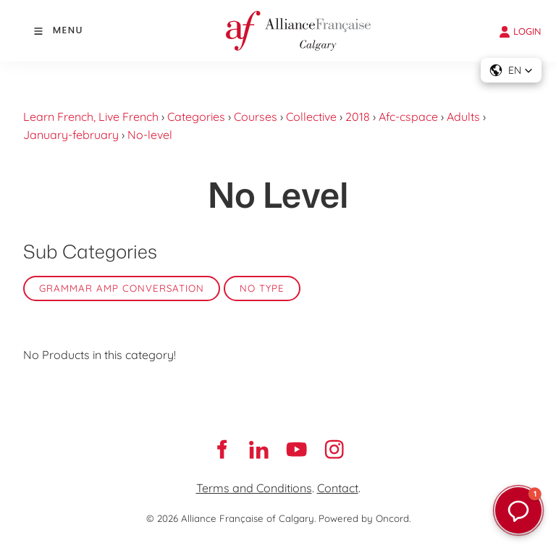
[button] (511, 70)
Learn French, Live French (91, 116)
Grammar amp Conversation (121, 288)
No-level (149, 134)
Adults (463, 116)
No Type (262, 288)
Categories (196, 116)
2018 (357, 116)
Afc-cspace (408, 116)
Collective (311, 116)
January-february (71, 134)
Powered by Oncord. (364, 518)
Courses (255, 116)
